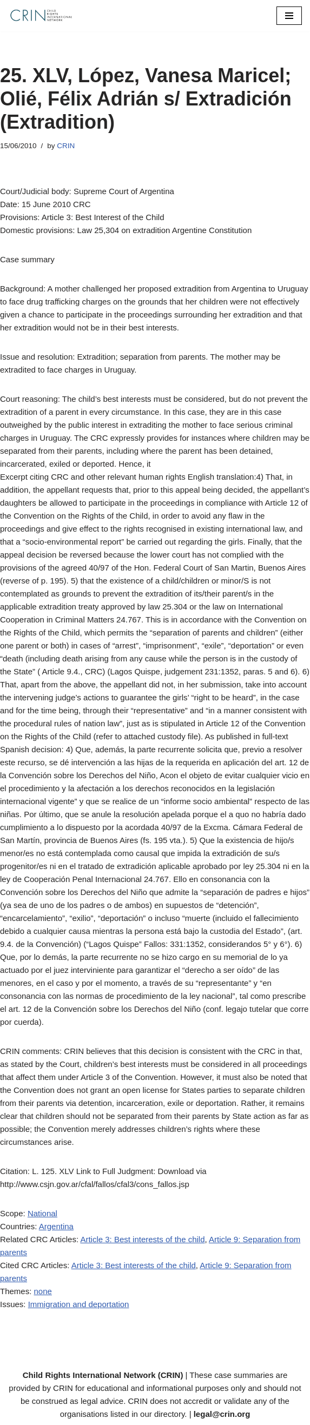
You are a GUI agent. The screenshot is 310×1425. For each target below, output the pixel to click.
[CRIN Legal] (40, 16)
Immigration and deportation (78, 1304)
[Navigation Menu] (289, 15)
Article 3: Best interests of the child (142, 1239)
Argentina (56, 1226)
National (42, 1213)
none (43, 1291)
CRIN (66, 146)
